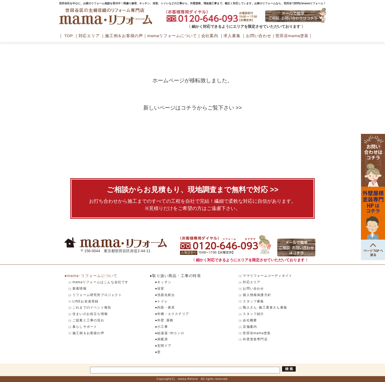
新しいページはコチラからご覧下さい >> (192, 108)
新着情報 (79, 288)
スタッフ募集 (253, 301)
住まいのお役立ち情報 (90, 314)
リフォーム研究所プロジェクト (97, 295)
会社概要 (250, 320)
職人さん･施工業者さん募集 (265, 307)
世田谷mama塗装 (291, 35)
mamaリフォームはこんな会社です (100, 282)
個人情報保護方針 (257, 295)
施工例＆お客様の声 (124, 35)
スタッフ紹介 (253, 314)
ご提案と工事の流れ (88, 320)
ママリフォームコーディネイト (267, 276)
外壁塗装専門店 (255, 339)
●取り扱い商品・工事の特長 (175, 276)
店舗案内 (250, 327)
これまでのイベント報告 (91, 307)
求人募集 (232, 35)
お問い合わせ (258, 35)
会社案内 (209, 35)
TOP (68, 35)
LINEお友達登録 (85, 301)
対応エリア (89, 35)
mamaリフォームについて (172, 35)
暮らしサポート (84, 327)
